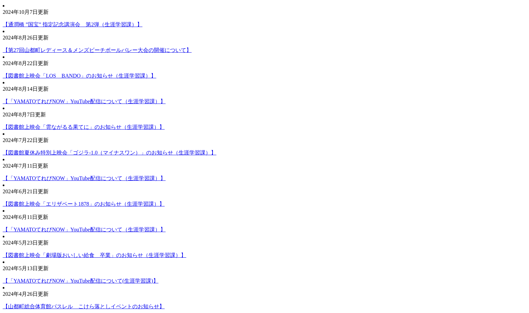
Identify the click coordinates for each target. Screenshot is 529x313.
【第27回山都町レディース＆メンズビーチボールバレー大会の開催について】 (97, 50)
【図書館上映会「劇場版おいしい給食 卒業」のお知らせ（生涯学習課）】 (94, 255)
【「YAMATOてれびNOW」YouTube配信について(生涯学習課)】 (81, 281)
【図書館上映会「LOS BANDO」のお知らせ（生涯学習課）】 (79, 76)
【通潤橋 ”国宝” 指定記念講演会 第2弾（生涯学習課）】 (72, 24)
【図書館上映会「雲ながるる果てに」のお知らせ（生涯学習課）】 (84, 127)
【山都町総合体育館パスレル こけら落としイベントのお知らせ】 (84, 306)
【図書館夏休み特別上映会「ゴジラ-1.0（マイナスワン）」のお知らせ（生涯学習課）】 (109, 152)
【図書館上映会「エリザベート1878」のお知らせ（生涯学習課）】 (84, 204)
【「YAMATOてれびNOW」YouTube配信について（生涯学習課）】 (84, 101)
